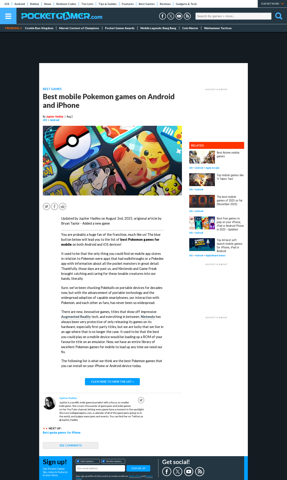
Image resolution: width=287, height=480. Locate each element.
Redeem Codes (66, 4)
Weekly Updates (114, 461)
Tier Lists (87, 4)
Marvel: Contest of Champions (79, 28)
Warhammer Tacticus (218, 28)
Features (128, 4)
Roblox (34, 4)
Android (19, 4)
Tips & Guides (107, 4)
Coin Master (190, 28)
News (47, 4)
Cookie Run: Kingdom (39, 28)
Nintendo (148, 317)
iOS (7, 4)
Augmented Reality (76, 317)
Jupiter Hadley (54, 116)
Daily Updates (87, 461)
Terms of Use (135, 476)
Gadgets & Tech (186, 4)
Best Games (147, 4)
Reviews (165, 4)
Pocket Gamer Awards (120, 28)
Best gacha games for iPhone (62, 432)
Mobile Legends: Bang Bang (158, 28)
